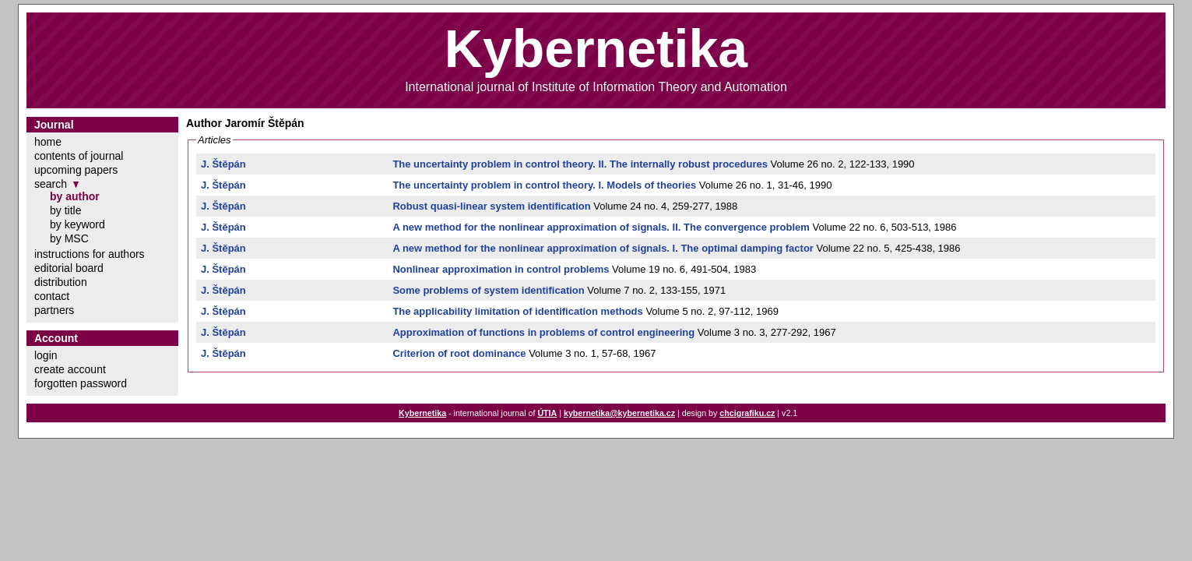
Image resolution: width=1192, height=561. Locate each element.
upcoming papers (76, 170)
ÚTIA (547, 413)
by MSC (69, 238)
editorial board (69, 268)
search (50, 184)
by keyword (77, 224)
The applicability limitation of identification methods (517, 311)
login (46, 355)
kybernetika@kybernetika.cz (619, 413)
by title (65, 210)
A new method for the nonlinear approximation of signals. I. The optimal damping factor (603, 248)
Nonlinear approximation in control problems (500, 269)
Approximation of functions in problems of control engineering (543, 332)
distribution (60, 282)
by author (75, 196)
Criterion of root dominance (459, 353)
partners (54, 310)
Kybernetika (422, 413)
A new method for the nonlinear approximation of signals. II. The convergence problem (600, 227)
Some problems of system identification (488, 290)
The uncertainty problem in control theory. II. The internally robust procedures (580, 164)
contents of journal (78, 156)
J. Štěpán (223, 164)
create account (70, 369)
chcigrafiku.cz (747, 413)
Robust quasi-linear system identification (491, 206)
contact (51, 296)
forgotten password (80, 383)
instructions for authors (89, 254)
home (48, 142)
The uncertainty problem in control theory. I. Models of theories (544, 185)
